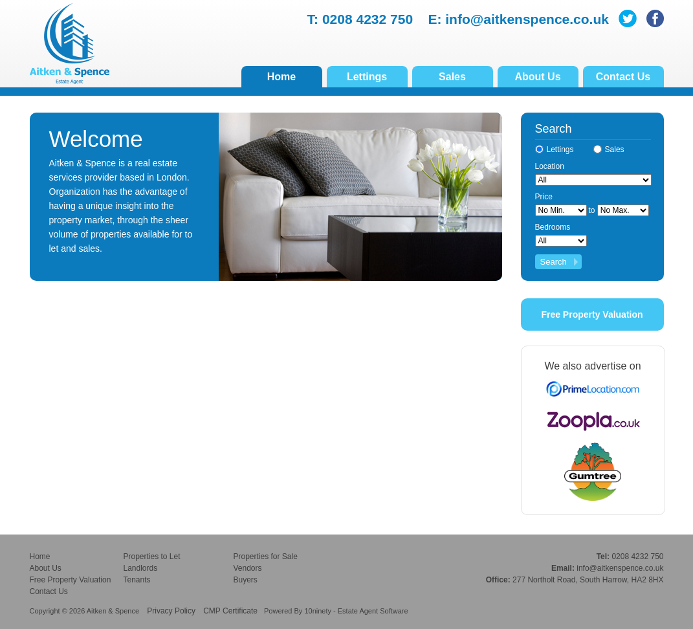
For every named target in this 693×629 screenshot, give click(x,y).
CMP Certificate (230, 610)
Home (281, 76)
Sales (452, 76)
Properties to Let (152, 556)
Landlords (141, 568)
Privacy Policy (171, 610)
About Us (537, 76)
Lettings (367, 76)
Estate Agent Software (373, 611)
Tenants (137, 579)
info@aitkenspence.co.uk (527, 19)
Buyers (246, 579)
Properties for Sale (266, 556)
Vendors (248, 568)
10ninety (317, 611)
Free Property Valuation (592, 314)
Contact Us (623, 76)
